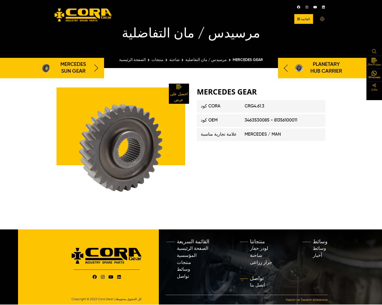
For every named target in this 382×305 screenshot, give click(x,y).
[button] (322, 19)
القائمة (303, 19)
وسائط (183, 269)
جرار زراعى (261, 262)
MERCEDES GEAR (248, 60)
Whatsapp (374, 75)
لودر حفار (259, 248)
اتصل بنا (257, 285)
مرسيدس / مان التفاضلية (206, 60)
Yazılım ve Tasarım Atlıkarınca (306, 300)
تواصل (183, 276)
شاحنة (174, 60)
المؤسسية (187, 255)
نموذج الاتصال (374, 62)
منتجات (157, 60)
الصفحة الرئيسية (132, 60)
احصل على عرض (179, 93)
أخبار (317, 255)
